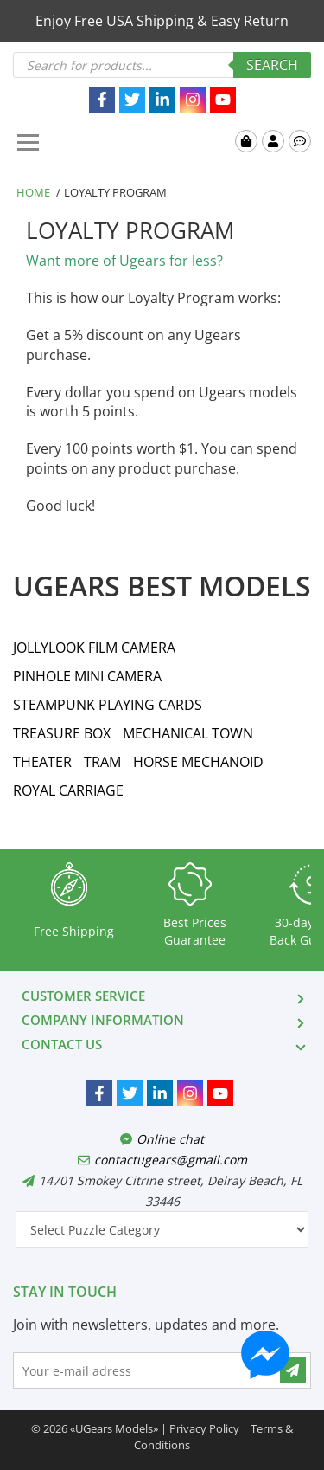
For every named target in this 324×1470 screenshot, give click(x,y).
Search (272, 64)
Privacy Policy (204, 1428)
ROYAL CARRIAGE (68, 790)
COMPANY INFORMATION (103, 1019)
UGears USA (114, 144)
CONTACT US (62, 1044)
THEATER (42, 761)
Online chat (162, 1139)
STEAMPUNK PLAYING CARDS (107, 704)
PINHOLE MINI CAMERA (87, 676)
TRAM (102, 761)
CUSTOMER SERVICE (83, 995)
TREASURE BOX (62, 733)
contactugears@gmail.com (162, 1159)
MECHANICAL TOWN (188, 733)
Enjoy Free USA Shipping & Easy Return (162, 20)
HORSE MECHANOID (198, 761)
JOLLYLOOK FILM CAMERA (94, 647)
